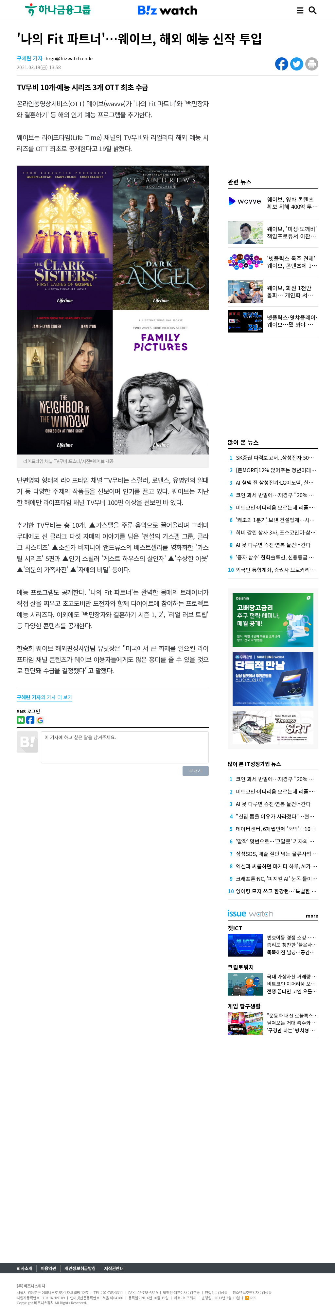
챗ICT (235, 928)
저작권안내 (114, 1268)
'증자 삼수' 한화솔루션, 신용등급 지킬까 (280, 557)
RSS (250, 1297)
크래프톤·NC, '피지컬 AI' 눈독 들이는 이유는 (284, 878)
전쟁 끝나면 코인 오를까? (293, 991)
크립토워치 (241, 967)
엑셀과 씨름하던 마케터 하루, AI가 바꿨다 (281, 866)
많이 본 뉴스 (243, 442)
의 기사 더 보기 (44, 697)
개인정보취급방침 (80, 1268)
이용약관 (48, 1268)
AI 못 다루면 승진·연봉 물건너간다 (273, 545)
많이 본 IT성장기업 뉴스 (254, 764)
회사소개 (24, 1268)
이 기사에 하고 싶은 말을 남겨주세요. (124, 747)
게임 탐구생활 (244, 1006)
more (312, 915)
